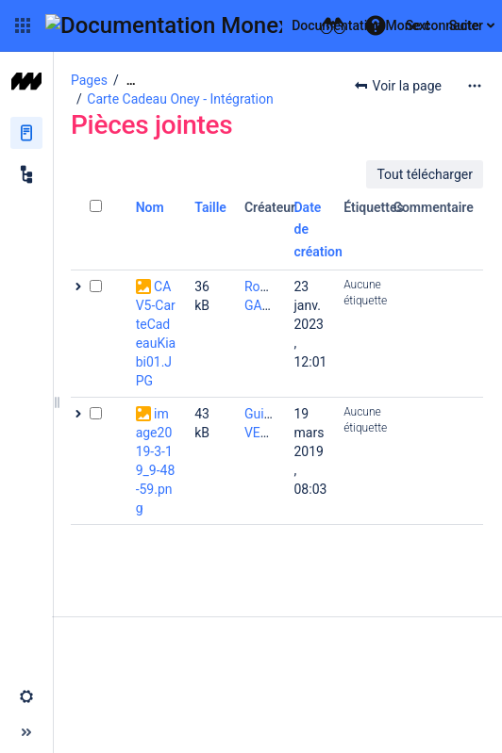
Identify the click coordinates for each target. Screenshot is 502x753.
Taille (210, 207)
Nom (150, 207)
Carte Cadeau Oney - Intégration (180, 98)
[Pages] (26, 133)
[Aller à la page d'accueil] (238, 25)
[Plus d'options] (475, 86)
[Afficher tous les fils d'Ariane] (131, 81)
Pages (89, 80)
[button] (22, 25)
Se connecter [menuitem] (444, 25)
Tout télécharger (424, 174)
